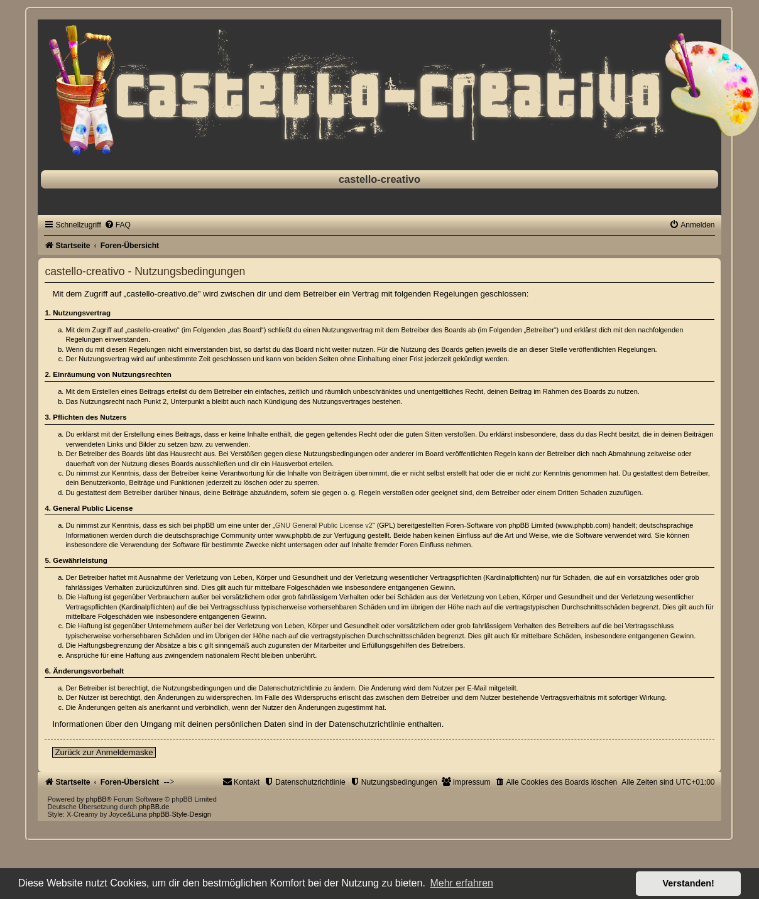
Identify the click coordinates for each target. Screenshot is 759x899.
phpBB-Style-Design (180, 814)
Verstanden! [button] (688, 883)
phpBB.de (154, 806)
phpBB (96, 799)
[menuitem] (117, 225)
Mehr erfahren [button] (461, 883)
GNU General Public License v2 (324, 525)
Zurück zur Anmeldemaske (104, 752)
